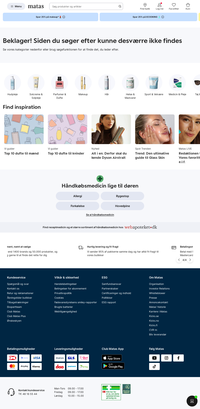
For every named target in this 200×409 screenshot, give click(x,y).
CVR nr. (153, 329)
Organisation (156, 283)
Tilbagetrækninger (17, 302)
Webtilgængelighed (65, 311)
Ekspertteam (14, 306)
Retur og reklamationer (20, 293)
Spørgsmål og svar (18, 283)
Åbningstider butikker (19, 297)
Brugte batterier (63, 306)
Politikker (107, 297)
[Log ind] (159, 6)
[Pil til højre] (190, 260)
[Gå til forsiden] (36, 6)
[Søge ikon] (120, 6)
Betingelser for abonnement (70, 288)
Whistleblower (157, 293)
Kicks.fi (153, 325)
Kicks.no (154, 320)
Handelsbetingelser (65, 283)
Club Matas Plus (16, 316)
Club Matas (13, 311)
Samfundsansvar (111, 283)
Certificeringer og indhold (116, 293)
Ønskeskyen (14, 320)
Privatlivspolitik (63, 293)
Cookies (59, 297)
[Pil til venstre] (179, 260)
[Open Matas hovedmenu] (16, 6)
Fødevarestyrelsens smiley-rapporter (75, 302)
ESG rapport (109, 302)
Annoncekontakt (158, 302)
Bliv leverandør (157, 334)
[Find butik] (145, 6)
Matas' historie (157, 306)
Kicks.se (154, 316)
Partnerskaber (110, 288)
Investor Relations (159, 288)
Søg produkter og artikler (66, 6)
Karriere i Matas (158, 311)
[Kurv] (188, 6)
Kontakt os (13, 288)
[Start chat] (192, 401)
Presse (153, 297)
